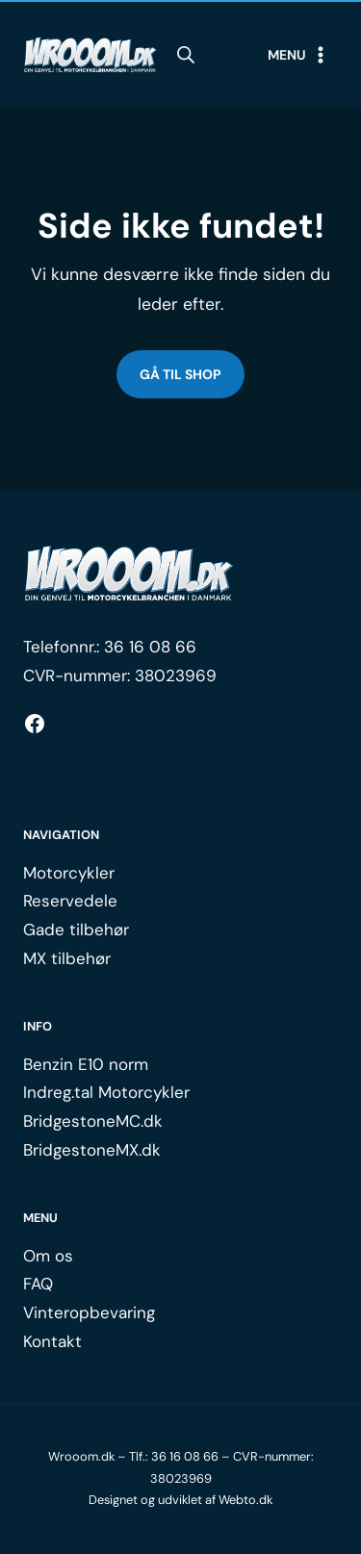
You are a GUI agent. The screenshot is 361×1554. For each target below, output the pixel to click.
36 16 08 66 (150, 646)
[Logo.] (129, 573)
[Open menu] (298, 54)
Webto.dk (245, 1499)
